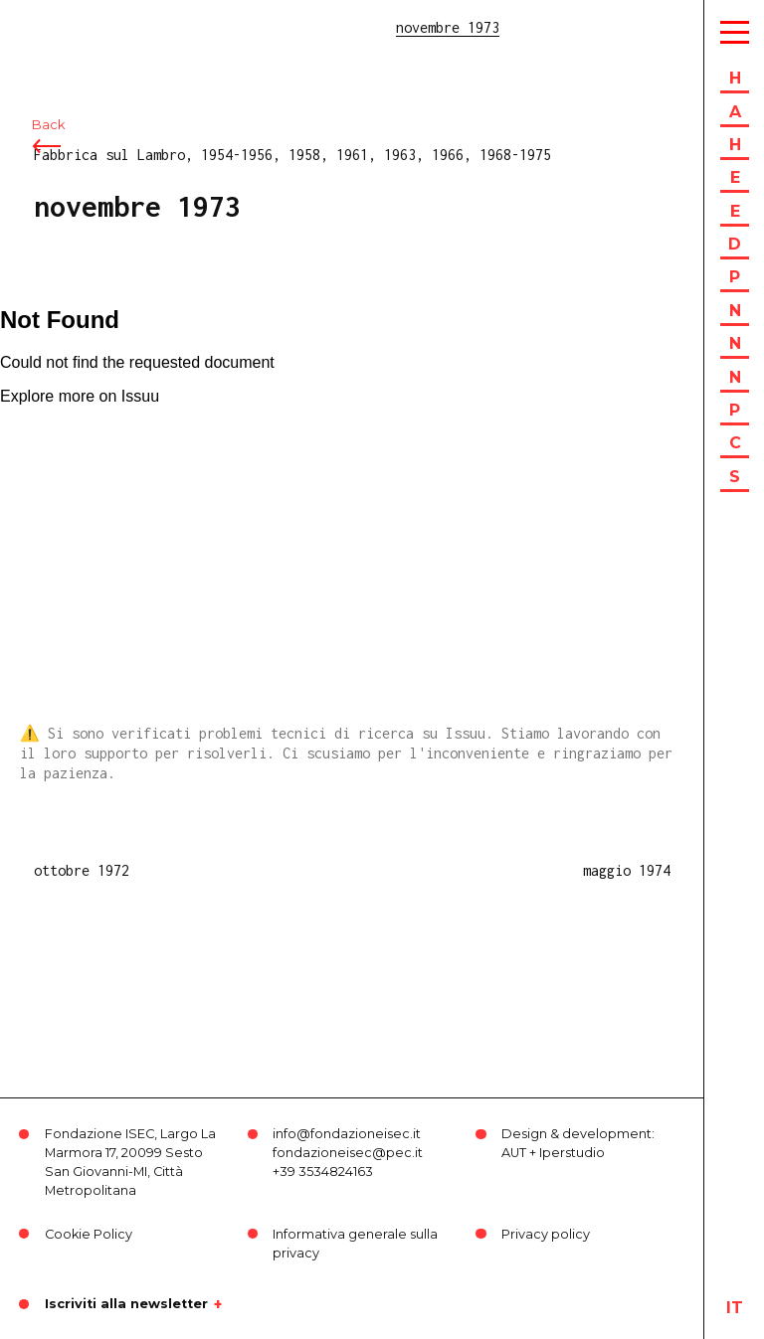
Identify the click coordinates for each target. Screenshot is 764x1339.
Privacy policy (545, 1234)
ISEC (68, 27)
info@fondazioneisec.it (347, 1133)
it (734, 1307)
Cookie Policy (88, 1234)
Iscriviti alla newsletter (126, 1304)
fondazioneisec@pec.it (348, 1152)
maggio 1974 (626, 870)
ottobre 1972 (81, 870)
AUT (513, 1152)
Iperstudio (572, 1152)
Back (48, 126)
